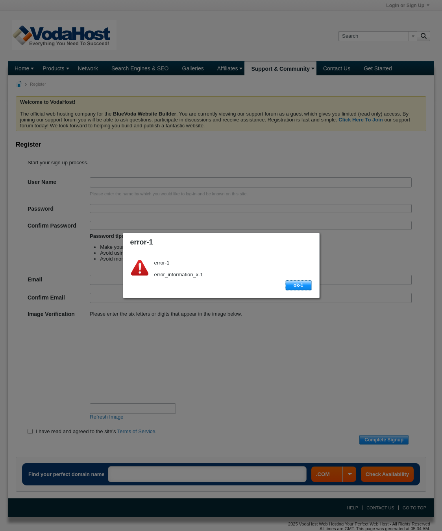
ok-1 (298, 285)
